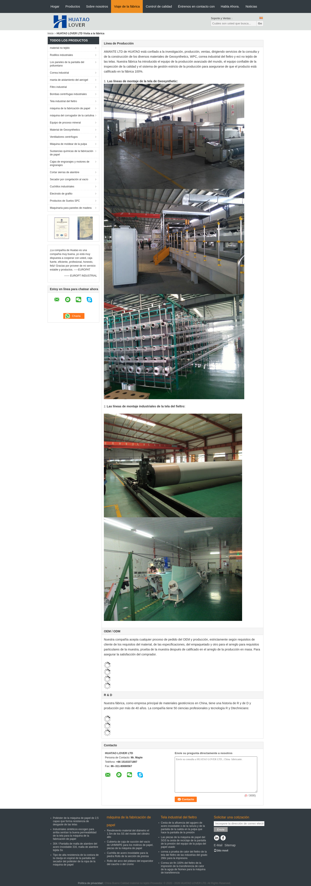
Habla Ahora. (230, 6)
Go (260, 23)
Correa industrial (59, 72)
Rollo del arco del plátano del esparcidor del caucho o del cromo (130, 862)
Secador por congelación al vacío (69, 179)
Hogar (55, 6)
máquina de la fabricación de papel (70, 108)
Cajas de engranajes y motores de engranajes (69, 163)
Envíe (220, 829)
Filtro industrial (58, 87)
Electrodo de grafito (61, 193)
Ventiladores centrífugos (64, 136)
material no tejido (60, 47)
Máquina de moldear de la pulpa (68, 144)
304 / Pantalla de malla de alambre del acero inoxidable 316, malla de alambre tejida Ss (75, 847)
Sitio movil (221, 850)
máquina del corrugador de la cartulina (72, 115)
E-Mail (218, 845)
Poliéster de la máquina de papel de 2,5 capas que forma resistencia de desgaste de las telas (75, 821)
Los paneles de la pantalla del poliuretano (67, 64)
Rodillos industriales (61, 55)
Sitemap (229, 845)
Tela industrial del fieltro (63, 101)
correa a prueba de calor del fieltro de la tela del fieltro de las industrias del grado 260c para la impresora (184, 855)
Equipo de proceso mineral (65, 122)
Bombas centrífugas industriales (68, 94)
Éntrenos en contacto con (196, 6)
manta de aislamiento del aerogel (69, 79)
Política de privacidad (90, 883)
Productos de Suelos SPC (65, 200)
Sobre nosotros (97, 6)
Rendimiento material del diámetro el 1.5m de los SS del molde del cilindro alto (128, 834)
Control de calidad (159, 6)
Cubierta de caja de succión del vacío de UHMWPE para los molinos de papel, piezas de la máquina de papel (130, 845)
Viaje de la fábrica (127, 6)
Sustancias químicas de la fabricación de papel (71, 153)
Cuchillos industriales (62, 186)
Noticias (251, 6)
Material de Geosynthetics (65, 129)
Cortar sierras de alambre (64, 172)
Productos (72, 6)
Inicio (51, 33)
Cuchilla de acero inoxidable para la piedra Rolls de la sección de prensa (128, 854)
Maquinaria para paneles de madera (71, 207)
